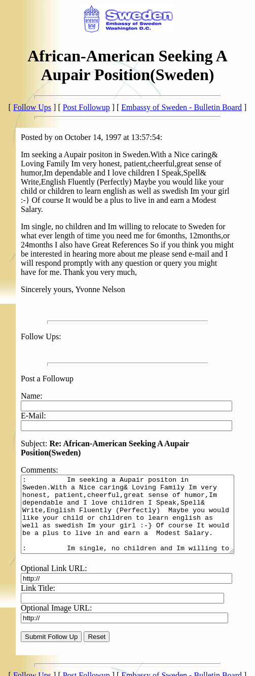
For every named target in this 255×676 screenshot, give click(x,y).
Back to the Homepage (41, 667)
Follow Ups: (29, 318)
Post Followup (86, 107)
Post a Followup (35, 360)
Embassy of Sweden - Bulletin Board (181, 107)
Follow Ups (32, 107)
